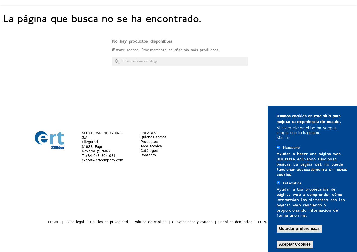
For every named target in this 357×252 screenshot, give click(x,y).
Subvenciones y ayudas (192, 221)
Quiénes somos (154, 137)
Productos (149, 141)
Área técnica (151, 145)
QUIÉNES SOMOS (52, 13)
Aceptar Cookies (295, 244)
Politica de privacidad (109, 221)
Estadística (292, 183)
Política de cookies (150, 221)
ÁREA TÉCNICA (143, 13)
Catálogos (149, 150)
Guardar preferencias (299, 228)
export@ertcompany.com (102, 160)
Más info (283, 137)
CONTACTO (226, 13)
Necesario (291, 148)
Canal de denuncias (235, 221)
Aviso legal (74, 221)
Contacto (148, 155)
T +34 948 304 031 (99, 155)
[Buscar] (180, 61)
